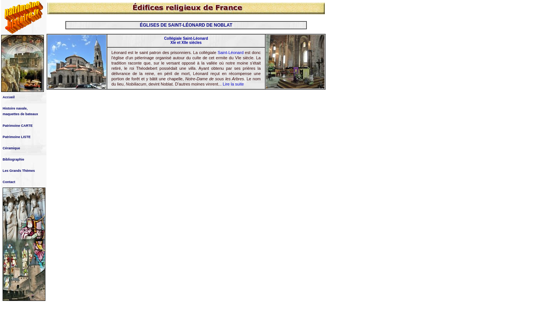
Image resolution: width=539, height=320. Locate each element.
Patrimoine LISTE (17, 137)
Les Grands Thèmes (19, 171)
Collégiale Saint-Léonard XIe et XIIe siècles (186, 40)
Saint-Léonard (230, 52)
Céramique (11, 148)
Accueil (9, 97)
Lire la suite (233, 84)
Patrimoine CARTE (18, 126)
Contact (9, 182)
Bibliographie (13, 159)
